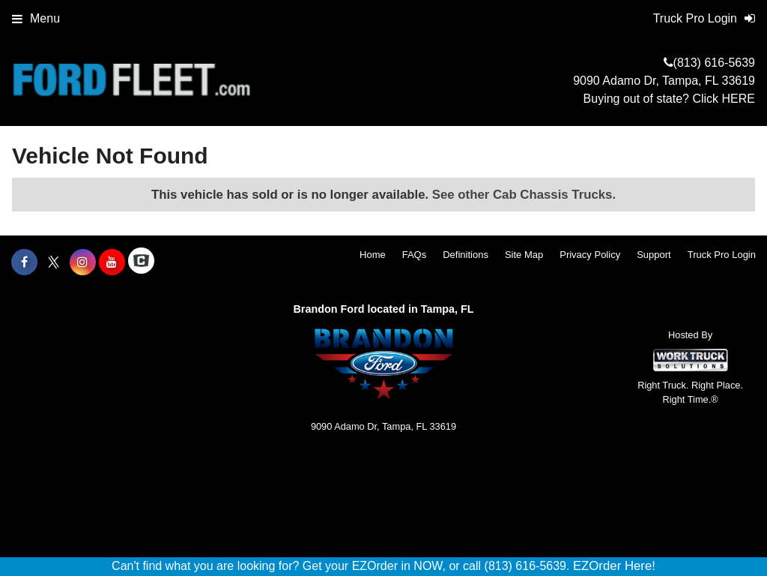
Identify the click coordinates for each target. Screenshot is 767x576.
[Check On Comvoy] (141, 262)
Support (654, 254)
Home (373, 254)
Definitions (465, 254)
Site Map (524, 254)
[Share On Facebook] (24, 262)
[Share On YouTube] (112, 262)
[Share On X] (53, 262)
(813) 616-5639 (714, 62)
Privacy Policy (590, 254)
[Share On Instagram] (83, 262)
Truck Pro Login (722, 254)
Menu (36, 18)
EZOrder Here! (614, 566)
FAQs (414, 254)
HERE (738, 98)
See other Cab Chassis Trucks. (524, 195)
